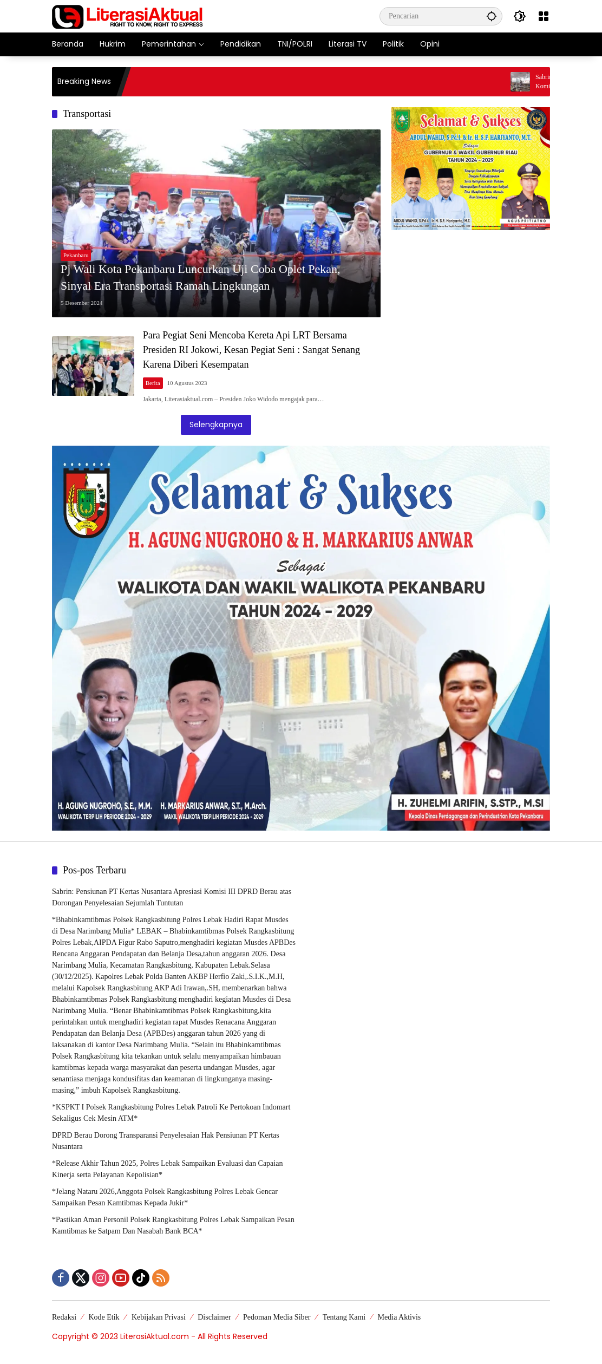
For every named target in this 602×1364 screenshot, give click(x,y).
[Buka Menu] (543, 16)
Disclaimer (214, 1317)
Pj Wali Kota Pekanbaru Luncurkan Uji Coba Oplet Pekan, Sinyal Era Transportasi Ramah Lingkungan (201, 277)
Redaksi (64, 1317)
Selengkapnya (216, 424)
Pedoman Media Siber (276, 1317)
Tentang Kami (344, 1317)
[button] (491, 16)
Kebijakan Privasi (159, 1317)
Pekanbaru (75, 255)
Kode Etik (103, 1317)
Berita (153, 383)
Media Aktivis (399, 1317)
